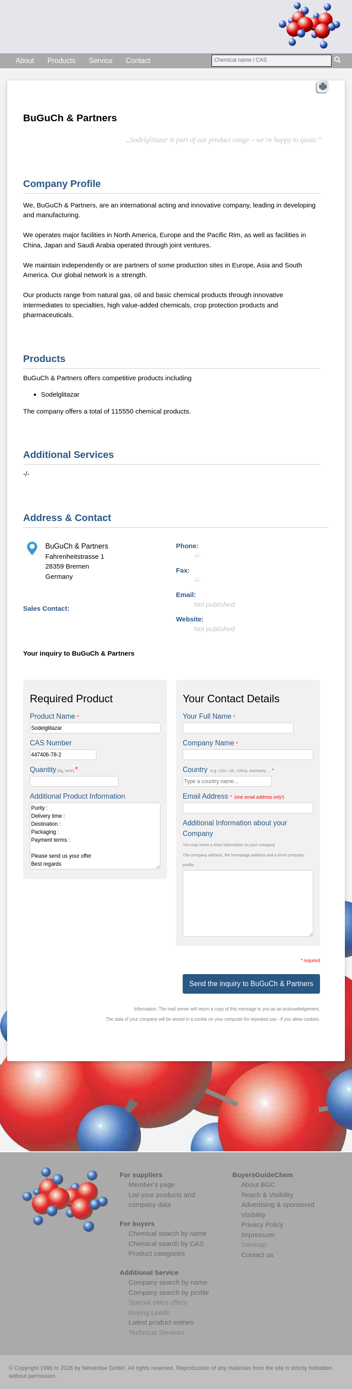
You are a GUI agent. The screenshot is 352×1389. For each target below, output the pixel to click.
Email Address (233, 796)
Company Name (210, 743)
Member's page (151, 1184)
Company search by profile (168, 1292)
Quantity (54, 769)
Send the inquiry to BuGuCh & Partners (251, 983)
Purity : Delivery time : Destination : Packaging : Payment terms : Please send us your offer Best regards (95, 836)
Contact (138, 60)
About (25, 60)
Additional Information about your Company (235, 828)
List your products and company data (161, 1200)
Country (228, 769)
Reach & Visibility (267, 1194)
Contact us (257, 1254)
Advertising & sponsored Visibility (278, 1209)
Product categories (156, 1253)
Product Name (54, 716)
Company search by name (167, 1282)
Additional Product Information (77, 796)
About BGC (258, 1184)
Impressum (258, 1234)
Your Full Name (209, 716)
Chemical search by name (167, 1233)
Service (100, 60)
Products (62, 60)
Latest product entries (160, 1322)
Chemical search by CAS (166, 1243)
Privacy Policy (262, 1224)
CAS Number (51, 743)
